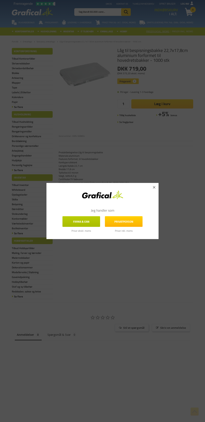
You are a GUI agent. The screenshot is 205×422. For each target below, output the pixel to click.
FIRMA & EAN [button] (81, 221)
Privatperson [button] (123, 221)
